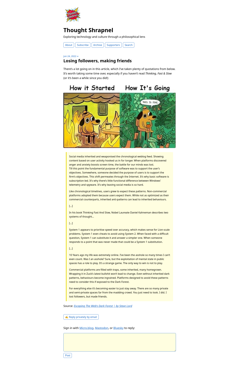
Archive (97, 45)
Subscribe (82, 45)
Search (129, 45)
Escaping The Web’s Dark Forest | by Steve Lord (103, 306)
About (68, 45)
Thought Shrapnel (88, 30)
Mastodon (101, 328)
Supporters (113, 45)
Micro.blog (86, 328)
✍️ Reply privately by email (81, 317)
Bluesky (118, 328)
